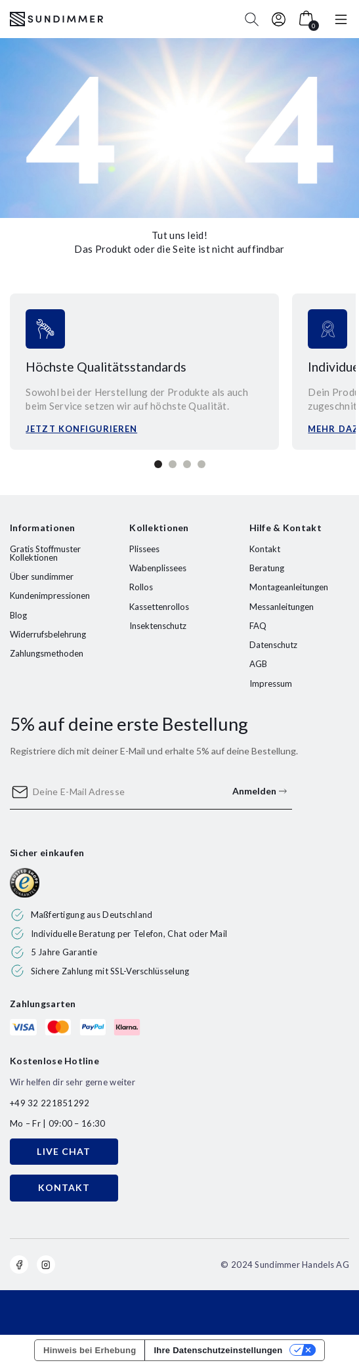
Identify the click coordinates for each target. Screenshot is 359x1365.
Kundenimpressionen (50, 595)
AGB (258, 664)
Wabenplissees (157, 568)
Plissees (144, 549)
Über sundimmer (42, 576)
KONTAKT (64, 1187)
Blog (18, 615)
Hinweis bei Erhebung (89, 1350)
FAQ (257, 625)
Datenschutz (273, 644)
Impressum (270, 683)
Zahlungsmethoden (46, 653)
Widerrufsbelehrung (48, 634)
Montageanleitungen (288, 587)
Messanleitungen (281, 606)
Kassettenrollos (159, 606)
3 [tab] (187, 464)
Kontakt (264, 549)
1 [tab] (158, 464)
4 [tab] (201, 464)
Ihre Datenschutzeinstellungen (218, 1350)
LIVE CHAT (64, 1151)
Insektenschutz (157, 625)
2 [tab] (173, 464)
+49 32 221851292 (49, 1103)
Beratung (266, 568)
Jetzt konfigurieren (81, 428)
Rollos (141, 587)
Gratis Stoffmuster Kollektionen (45, 553)
